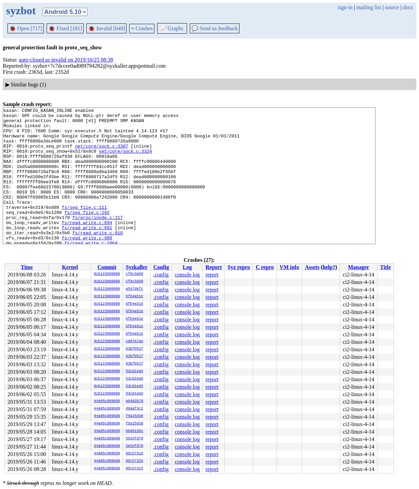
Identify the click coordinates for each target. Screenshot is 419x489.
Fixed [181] (65, 28)
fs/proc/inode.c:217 (97, 240)
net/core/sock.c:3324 (125, 160)
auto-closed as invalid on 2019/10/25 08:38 (66, 60)
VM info (289, 267)
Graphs (172, 28)
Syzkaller (137, 267)
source (392, 7)
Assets (312, 267)
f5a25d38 (134, 416)
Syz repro (239, 267)
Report (213, 267)
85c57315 (134, 453)
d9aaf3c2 (134, 408)
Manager (358, 267)
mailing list (368, 7)
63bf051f (134, 349)
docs (408, 7)
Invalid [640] (106, 28)
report (211, 274)
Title (385, 267)
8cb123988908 (107, 274)
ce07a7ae (134, 341)
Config (161, 267)
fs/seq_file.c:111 (84, 227)
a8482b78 (134, 401)
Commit (106, 267)
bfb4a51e (134, 296)
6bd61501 (134, 431)
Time (27, 267)
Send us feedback (214, 28)
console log (187, 274)
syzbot (21, 10)
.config (161, 274)
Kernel (70, 267)
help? (328, 267)
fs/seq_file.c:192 (87, 234)
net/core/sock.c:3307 (101, 154)
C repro (265, 267)
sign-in (344, 7)
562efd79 (134, 438)
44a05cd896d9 (107, 401)
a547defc (134, 289)
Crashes (142, 28)
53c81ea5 (134, 371)
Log (187, 267)
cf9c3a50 (134, 274)
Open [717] (25, 28)
